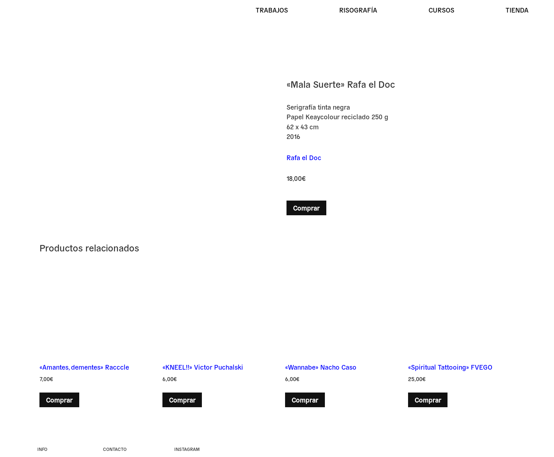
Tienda (517, 9)
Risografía (358, 9)
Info (42, 449)
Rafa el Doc (304, 157)
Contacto (115, 449)
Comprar (306, 207)
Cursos (441, 9)
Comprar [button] (59, 399)
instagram (187, 449)
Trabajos (272, 9)
